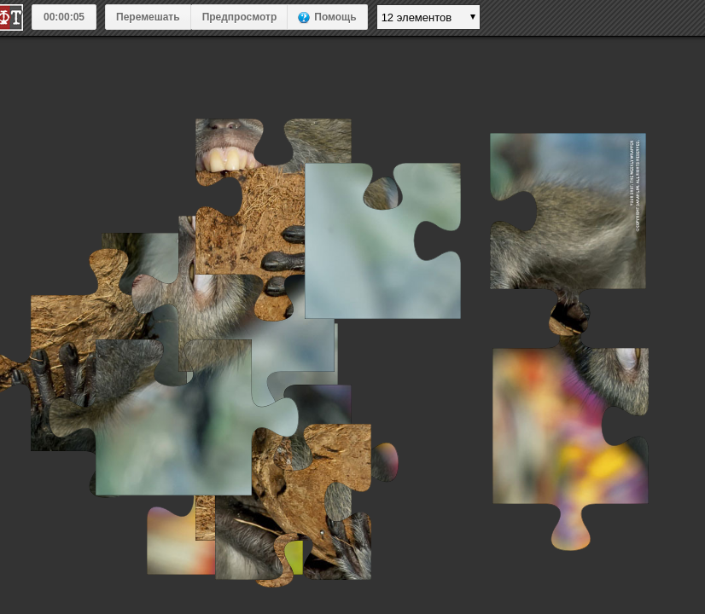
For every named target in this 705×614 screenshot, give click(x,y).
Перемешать (148, 17)
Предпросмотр (239, 17)
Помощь (335, 17)
